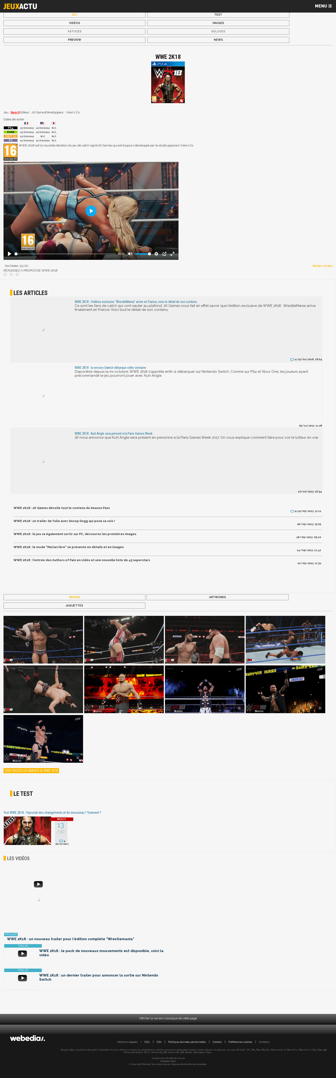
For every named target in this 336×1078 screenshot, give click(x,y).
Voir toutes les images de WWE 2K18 (31, 771)
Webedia (181, 1058)
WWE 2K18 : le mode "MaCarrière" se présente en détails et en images (69, 547)
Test (218, 14)
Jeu (74, 14)
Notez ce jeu (322, 266)
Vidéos (74, 23)
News (218, 39)
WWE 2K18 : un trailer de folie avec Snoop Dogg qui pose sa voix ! (64, 521)
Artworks (217, 597)
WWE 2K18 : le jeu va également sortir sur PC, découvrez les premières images (75, 534)
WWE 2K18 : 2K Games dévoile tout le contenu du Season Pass (62, 508)
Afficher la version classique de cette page (168, 1018)
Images (218, 23)
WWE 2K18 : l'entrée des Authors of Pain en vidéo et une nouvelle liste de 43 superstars (82, 560)
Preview (74, 39)
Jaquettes (74, 605)
